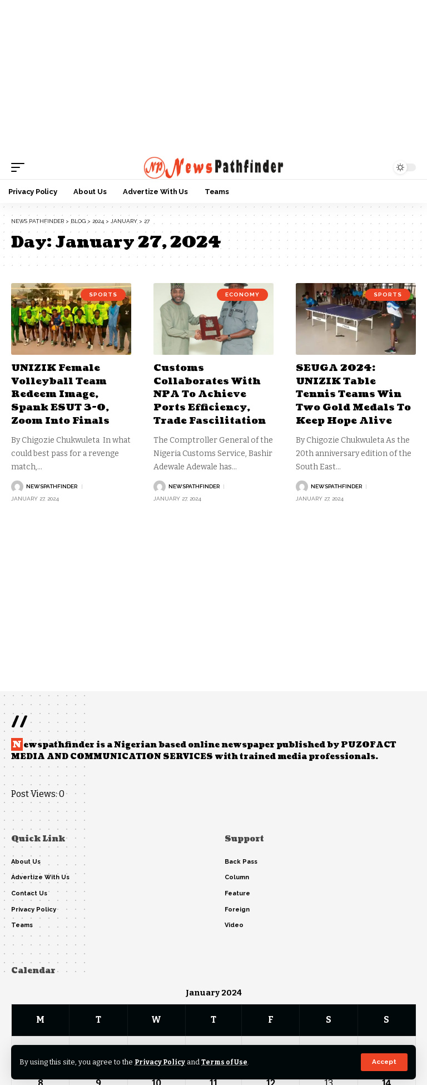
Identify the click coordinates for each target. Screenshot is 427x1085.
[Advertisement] (213, 78)
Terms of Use (227, 1062)
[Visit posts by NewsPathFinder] (17, 486)
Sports (103, 295)
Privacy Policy (161, 1062)
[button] (384, 1062)
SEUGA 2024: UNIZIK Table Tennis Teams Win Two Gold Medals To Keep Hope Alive (355, 394)
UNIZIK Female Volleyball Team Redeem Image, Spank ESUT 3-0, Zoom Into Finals (63, 394)
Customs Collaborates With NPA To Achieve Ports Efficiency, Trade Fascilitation (212, 394)
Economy (242, 295)
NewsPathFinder (51, 486)
